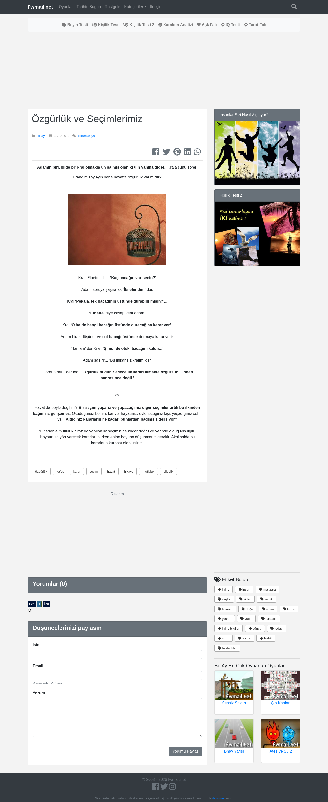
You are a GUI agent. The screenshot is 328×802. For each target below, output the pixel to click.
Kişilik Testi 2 (138, 25)
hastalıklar (227, 648)
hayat (111, 471)
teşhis (244, 638)
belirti (266, 638)
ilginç (223, 589)
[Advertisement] (117, 70)
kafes (60, 471)
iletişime (218, 798)
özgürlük (41, 471)
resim (268, 609)
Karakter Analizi (175, 25)
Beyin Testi (75, 25)
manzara (267, 589)
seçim (94, 471)
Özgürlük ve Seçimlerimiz (87, 118)
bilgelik (168, 471)
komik (266, 599)
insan (244, 589)
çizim (223, 638)
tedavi (276, 628)
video (245, 599)
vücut (246, 619)
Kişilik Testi (105, 25)
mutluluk (148, 471)
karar (77, 471)
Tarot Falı (255, 25)
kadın (289, 609)
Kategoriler (133, 7)
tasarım (225, 609)
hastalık (268, 619)
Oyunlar (66, 7)
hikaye (129, 471)
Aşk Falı (207, 25)
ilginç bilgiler (228, 628)
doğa (247, 609)
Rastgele (112, 7)
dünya (255, 628)
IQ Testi (230, 25)
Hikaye (41, 136)
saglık (224, 599)
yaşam (224, 619)
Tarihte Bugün (88, 7)
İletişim (156, 7)
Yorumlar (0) (86, 136)
